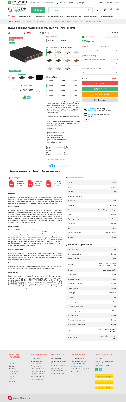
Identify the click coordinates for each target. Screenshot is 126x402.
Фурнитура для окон (37, 376)
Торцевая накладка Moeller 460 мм (93, 59)
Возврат (11, 376)
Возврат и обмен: (93, 120)
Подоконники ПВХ (24, 16)
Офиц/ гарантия (34, 33)
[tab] (20, 171)
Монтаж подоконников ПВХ (58, 362)
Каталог (17, 21)
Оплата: (90, 114)
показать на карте (76, 366)
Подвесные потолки (91, 16)
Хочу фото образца (50, 33)
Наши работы (13, 371)
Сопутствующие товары (51, 171)
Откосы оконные (39, 16)
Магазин (62, 3)
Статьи (11, 379)
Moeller (67, 166)
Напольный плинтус (73, 16)
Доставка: (91, 109)
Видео (36, 171)
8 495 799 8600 (19, 2)
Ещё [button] (115, 2)
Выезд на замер (56, 358)
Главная (11, 21)
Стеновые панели (107, 16)
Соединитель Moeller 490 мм (91, 68)
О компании (13, 361)
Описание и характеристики (20, 171)
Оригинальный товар (17, 33)
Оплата (101, 2)
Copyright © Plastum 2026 (21, 398)
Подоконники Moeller (40, 21)
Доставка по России (57, 373)
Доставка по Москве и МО (59, 371)
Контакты (12, 381)
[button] (97, 10)
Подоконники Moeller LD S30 (56, 21)
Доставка (109, 2)
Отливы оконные (36, 364)
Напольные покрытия (55, 16)
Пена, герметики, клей (38, 379)
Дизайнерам (81, 3)
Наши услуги (70, 3)
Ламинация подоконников (59, 365)
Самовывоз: (92, 110)
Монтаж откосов (56, 368)
